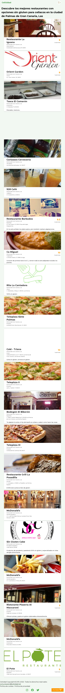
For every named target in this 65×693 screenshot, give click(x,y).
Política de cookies (6, 686)
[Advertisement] (32, 125)
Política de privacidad (22, 686)
